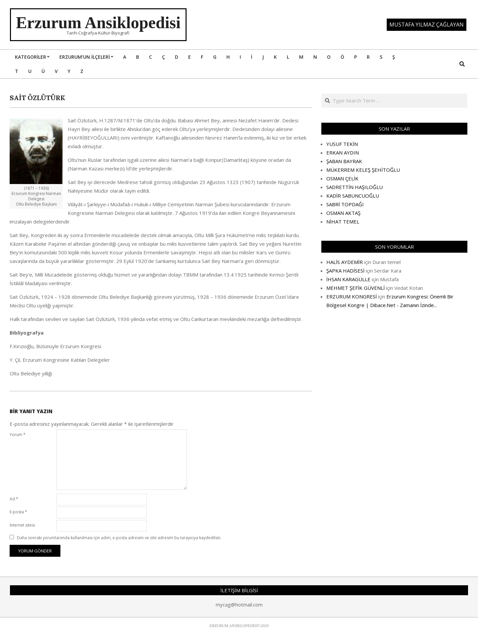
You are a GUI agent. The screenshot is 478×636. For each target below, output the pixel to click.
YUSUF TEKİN (342, 144)
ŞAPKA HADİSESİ (345, 270)
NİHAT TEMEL (342, 221)
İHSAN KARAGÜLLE (348, 279)
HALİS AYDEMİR (344, 262)
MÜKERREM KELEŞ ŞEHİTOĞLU (363, 169)
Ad (14, 499)
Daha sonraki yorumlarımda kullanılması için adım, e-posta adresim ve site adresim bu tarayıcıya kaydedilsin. (119, 538)
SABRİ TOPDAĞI (345, 204)
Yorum (18, 434)
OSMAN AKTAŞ (343, 213)
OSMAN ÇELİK (342, 178)
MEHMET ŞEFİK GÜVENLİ (355, 288)
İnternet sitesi (22, 525)
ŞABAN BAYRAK (344, 161)
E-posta (18, 512)
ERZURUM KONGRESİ (351, 296)
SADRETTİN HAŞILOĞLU (354, 187)
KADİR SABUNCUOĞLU (352, 195)
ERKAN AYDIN (342, 152)
